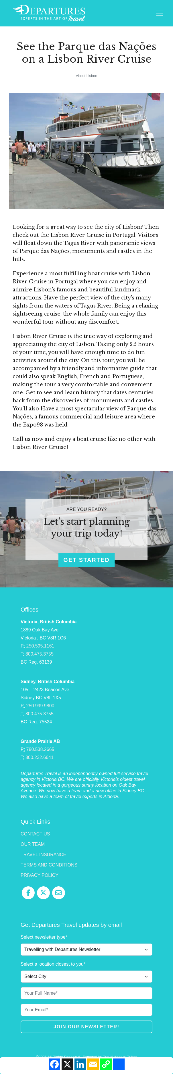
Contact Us (35, 833)
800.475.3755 (39, 654)
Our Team (33, 844)
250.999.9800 (40, 705)
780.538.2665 (40, 749)
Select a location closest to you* (53, 964)
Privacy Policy (39, 875)
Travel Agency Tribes (120, 1057)
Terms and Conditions (49, 864)
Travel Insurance (43, 854)
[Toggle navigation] (159, 13)
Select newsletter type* (44, 937)
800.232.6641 (39, 757)
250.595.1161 (40, 645)
